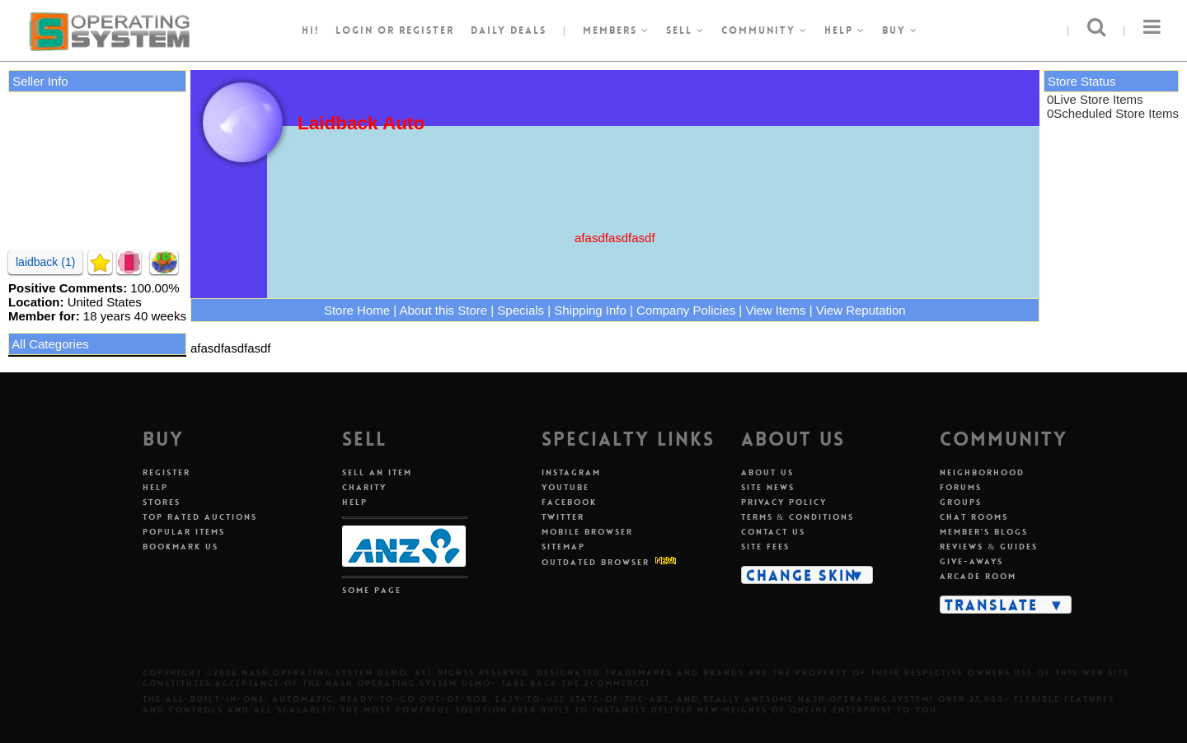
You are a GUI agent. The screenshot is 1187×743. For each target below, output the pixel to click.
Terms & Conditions (798, 517)
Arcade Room (978, 576)
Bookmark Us (180, 546)
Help (845, 30)
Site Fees (765, 546)
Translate (991, 605)
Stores (162, 502)
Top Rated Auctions (200, 517)
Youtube (565, 487)
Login (354, 30)
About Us (767, 472)
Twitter (563, 517)
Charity (364, 487)
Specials (520, 310)
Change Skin (801, 575)
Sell (685, 30)
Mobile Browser (587, 531)
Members (616, 30)
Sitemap (563, 546)
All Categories (50, 344)
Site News (768, 487)
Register (166, 472)
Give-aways (971, 561)
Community (764, 30)
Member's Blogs (984, 531)
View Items (775, 310)
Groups (961, 502)
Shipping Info (590, 310)
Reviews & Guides (989, 546)
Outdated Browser (596, 562)
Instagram (571, 472)
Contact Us (773, 531)
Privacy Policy (784, 502)
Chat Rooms (974, 517)
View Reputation (861, 310)
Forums (961, 487)
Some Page (371, 590)
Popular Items (184, 531)
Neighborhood (982, 472)
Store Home (357, 310)
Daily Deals (509, 30)
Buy (900, 30)
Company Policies (685, 310)
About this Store (443, 310)
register (426, 30)
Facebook (569, 502)
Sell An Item (377, 472)
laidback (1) (45, 262)
